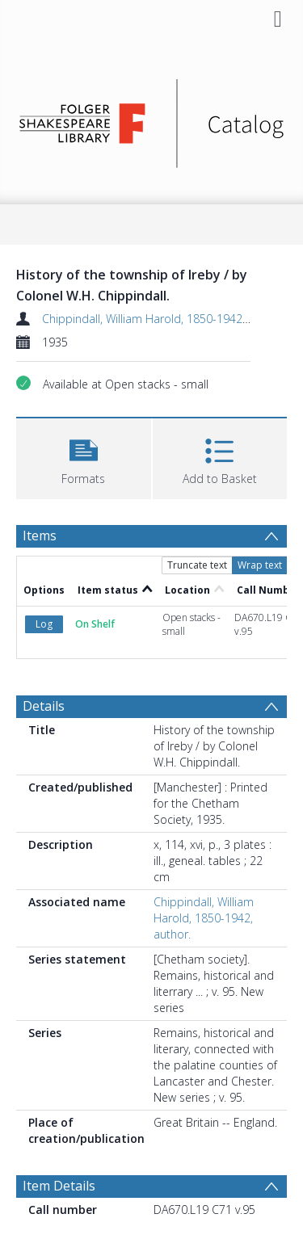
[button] (83, 456)
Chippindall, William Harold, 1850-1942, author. (163, 318)
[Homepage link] (151, 119)
